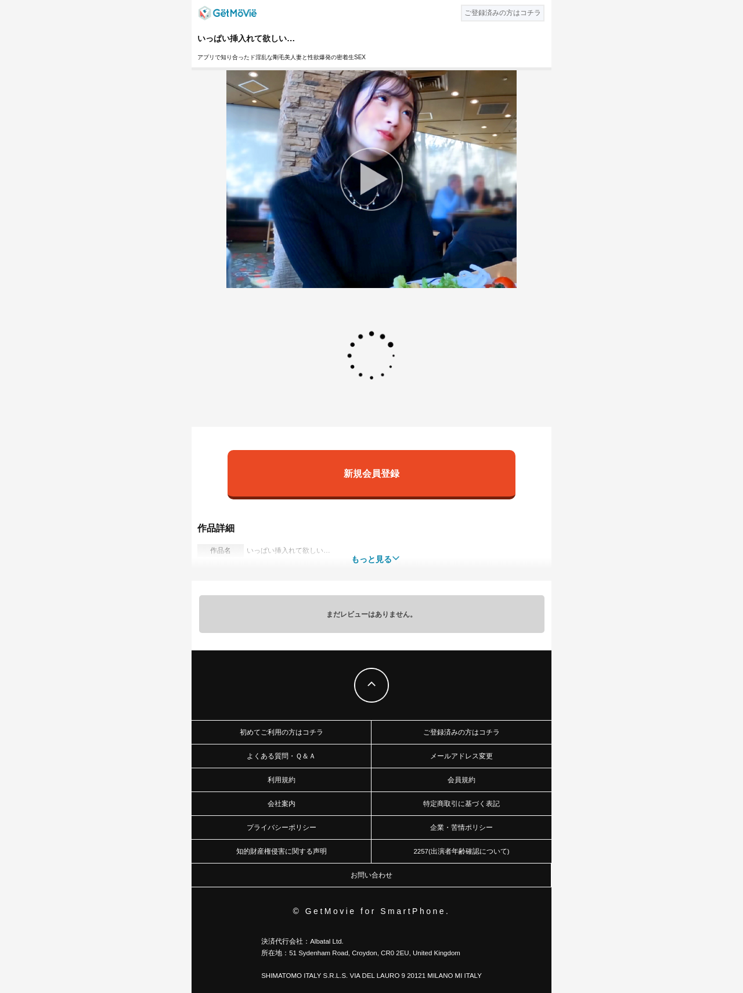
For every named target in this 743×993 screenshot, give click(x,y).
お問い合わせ (371, 875)
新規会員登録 (371, 473)
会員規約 (461, 780)
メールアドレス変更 (461, 756)
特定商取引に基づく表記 (461, 804)
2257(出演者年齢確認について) (461, 851)
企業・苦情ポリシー (461, 827)
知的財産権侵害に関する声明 (281, 851)
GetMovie (228, 13)
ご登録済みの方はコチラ (461, 732)
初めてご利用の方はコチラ (281, 732)
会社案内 (281, 804)
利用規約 (281, 780)
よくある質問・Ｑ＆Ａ (281, 756)
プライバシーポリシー (281, 827)
